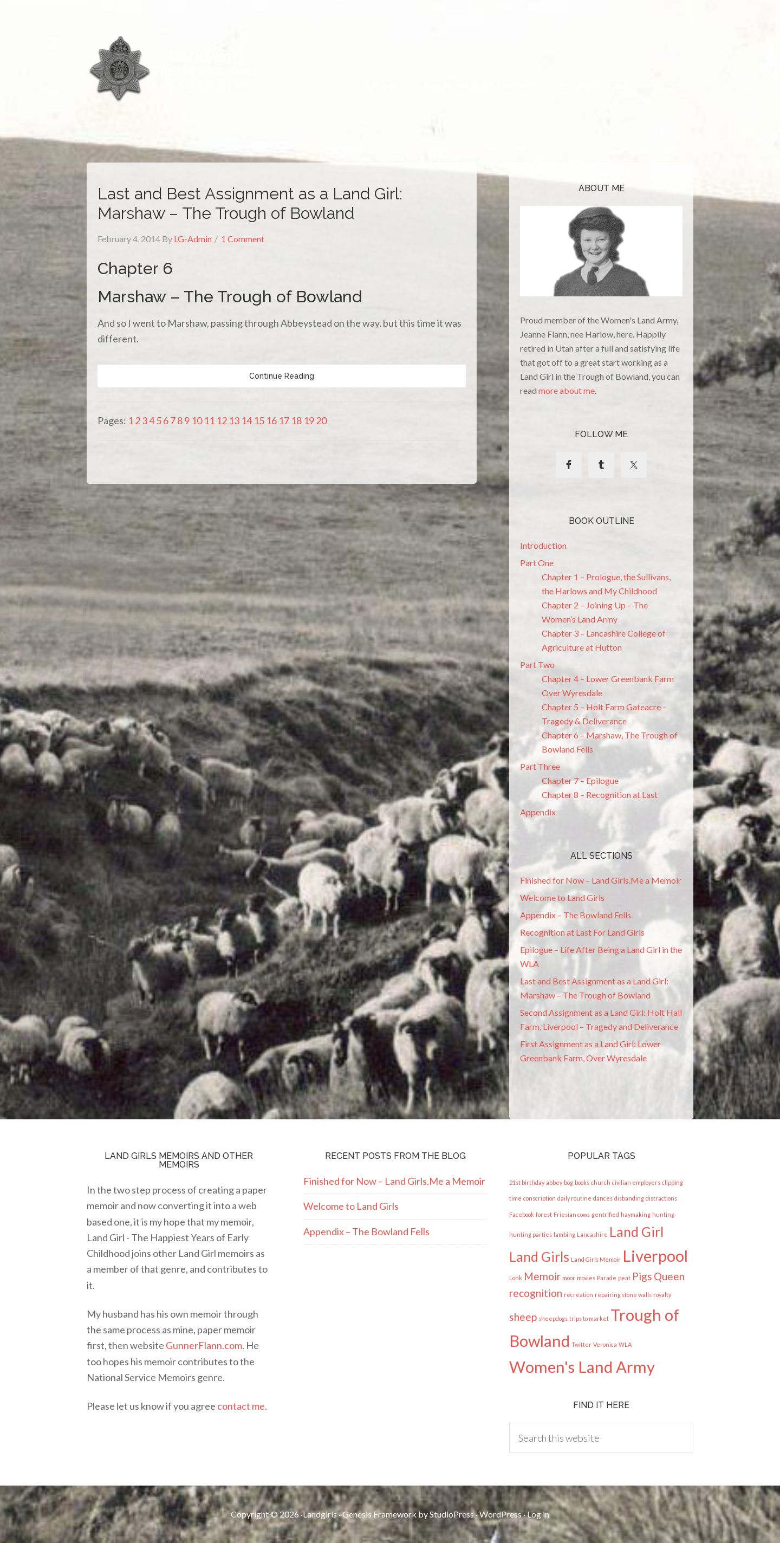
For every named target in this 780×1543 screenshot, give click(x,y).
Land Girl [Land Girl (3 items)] (636, 1232)
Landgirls (320, 1514)
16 (271, 420)
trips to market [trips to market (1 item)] (589, 1318)
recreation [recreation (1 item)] (578, 1294)
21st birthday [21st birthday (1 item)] (526, 1182)
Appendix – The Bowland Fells (575, 915)
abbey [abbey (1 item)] (554, 1182)
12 (221, 420)
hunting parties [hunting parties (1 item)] (530, 1234)
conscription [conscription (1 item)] (539, 1198)
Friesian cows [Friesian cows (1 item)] (572, 1214)
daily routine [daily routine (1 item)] (574, 1198)
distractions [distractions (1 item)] (661, 1198)
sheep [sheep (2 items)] (523, 1317)
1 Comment (242, 239)
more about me (566, 390)
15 (258, 420)
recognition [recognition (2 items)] (535, 1293)
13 (234, 420)
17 (283, 420)
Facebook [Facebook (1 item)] (521, 1214)
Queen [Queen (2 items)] (669, 1276)
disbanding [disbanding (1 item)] (629, 1198)
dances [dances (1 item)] (603, 1198)
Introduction (543, 545)
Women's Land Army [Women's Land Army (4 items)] (582, 1366)
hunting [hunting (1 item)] (663, 1214)
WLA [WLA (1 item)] (625, 1344)
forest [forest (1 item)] (544, 1214)
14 (246, 420)
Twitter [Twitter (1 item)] (581, 1344)
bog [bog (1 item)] (568, 1182)
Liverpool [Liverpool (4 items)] (655, 1255)
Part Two (537, 664)
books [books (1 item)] (582, 1182)
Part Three (540, 766)
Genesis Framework (379, 1514)
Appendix (538, 812)
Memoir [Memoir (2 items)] (542, 1276)
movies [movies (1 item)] (586, 1277)
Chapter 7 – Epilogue (580, 780)
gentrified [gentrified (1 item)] (605, 1214)
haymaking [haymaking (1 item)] (636, 1214)
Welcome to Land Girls (562, 897)
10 (196, 420)
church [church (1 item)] (600, 1182)
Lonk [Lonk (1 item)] (515, 1277)
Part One (537, 562)
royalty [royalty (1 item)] (662, 1294)
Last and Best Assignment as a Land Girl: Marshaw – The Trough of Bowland (250, 203)
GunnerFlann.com (204, 1345)
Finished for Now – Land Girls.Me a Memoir (600, 880)
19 (308, 420)
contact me (241, 1406)
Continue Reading (281, 376)
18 (296, 420)
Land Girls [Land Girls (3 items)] (539, 1257)
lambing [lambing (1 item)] (564, 1234)
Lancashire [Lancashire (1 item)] (592, 1234)
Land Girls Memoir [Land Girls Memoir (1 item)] (596, 1259)
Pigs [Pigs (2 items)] (642, 1276)
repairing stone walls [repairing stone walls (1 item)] (623, 1294)
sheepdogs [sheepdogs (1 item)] (553, 1318)
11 (209, 420)
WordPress (500, 1514)
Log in (538, 1514)
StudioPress (452, 1514)
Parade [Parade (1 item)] (606, 1277)
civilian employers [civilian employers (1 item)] (636, 1182)
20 (321, 420)
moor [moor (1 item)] (568, 1277)
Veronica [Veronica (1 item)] (605, 1344)
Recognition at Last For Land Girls (582, 932)
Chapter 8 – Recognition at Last (600, 794)
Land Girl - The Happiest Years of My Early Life (174, 69)
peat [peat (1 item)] (624, 1277)
